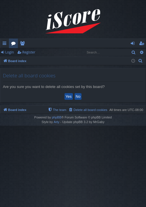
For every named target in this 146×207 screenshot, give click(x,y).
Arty (57, 122)
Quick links (5, 44)
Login (9, 52)
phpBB (56, 117)
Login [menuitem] (133, 44)
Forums (14, 44)
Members (23, 44)
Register (28, 52)
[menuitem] (140, 61)
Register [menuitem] (143, 44)
